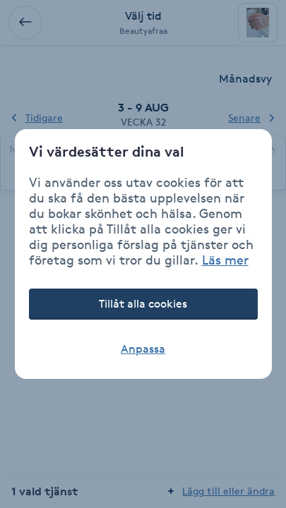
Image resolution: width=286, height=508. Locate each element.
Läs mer (225, 259)
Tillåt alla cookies (143, 303)
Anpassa (143, 349)
